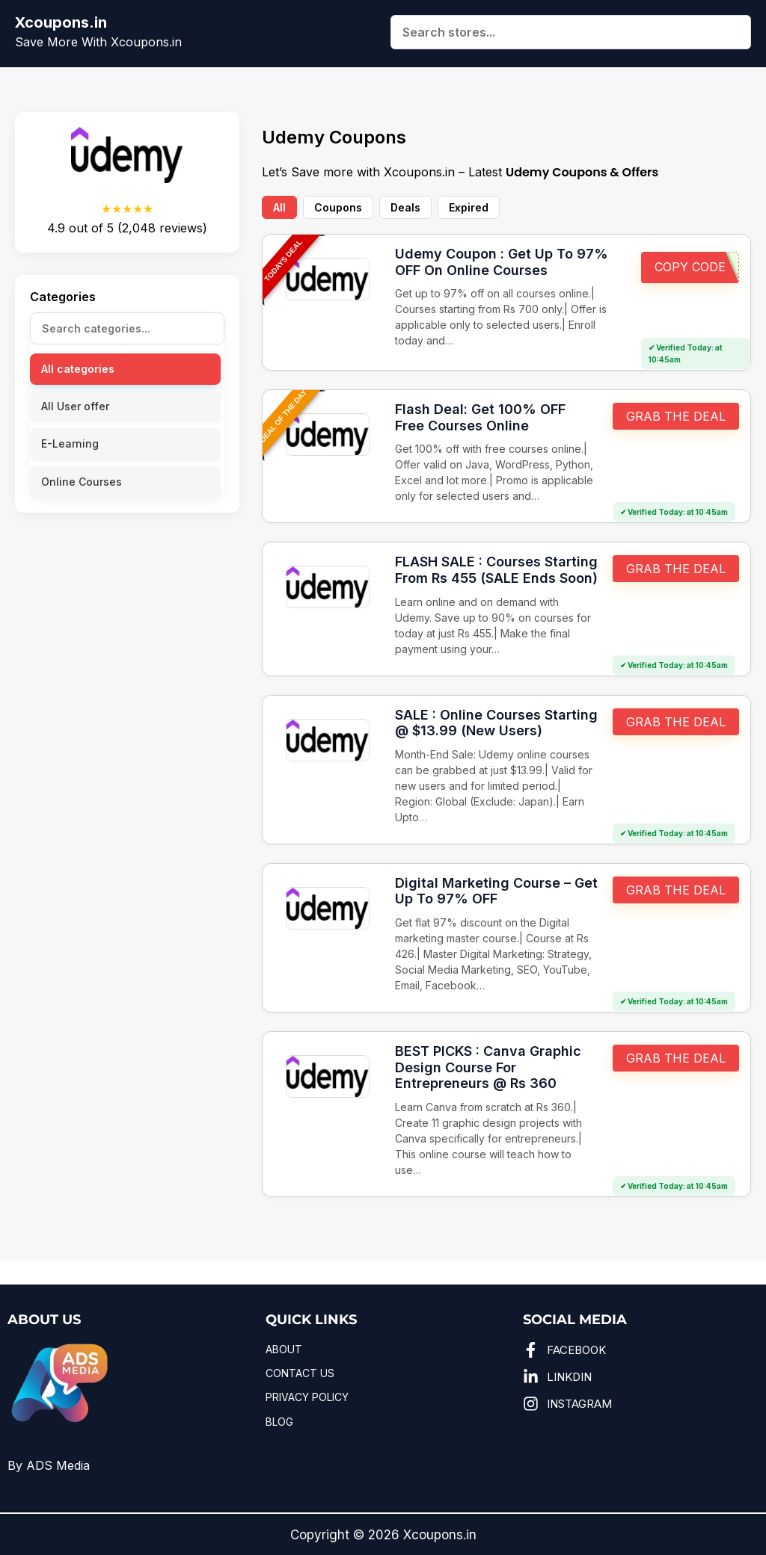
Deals (405, 207)
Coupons (338, 207)
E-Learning (70, 443)
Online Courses (81, 481)
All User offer (75, 406)
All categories (77, 368)
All (279, 207)
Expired (468, 207)
